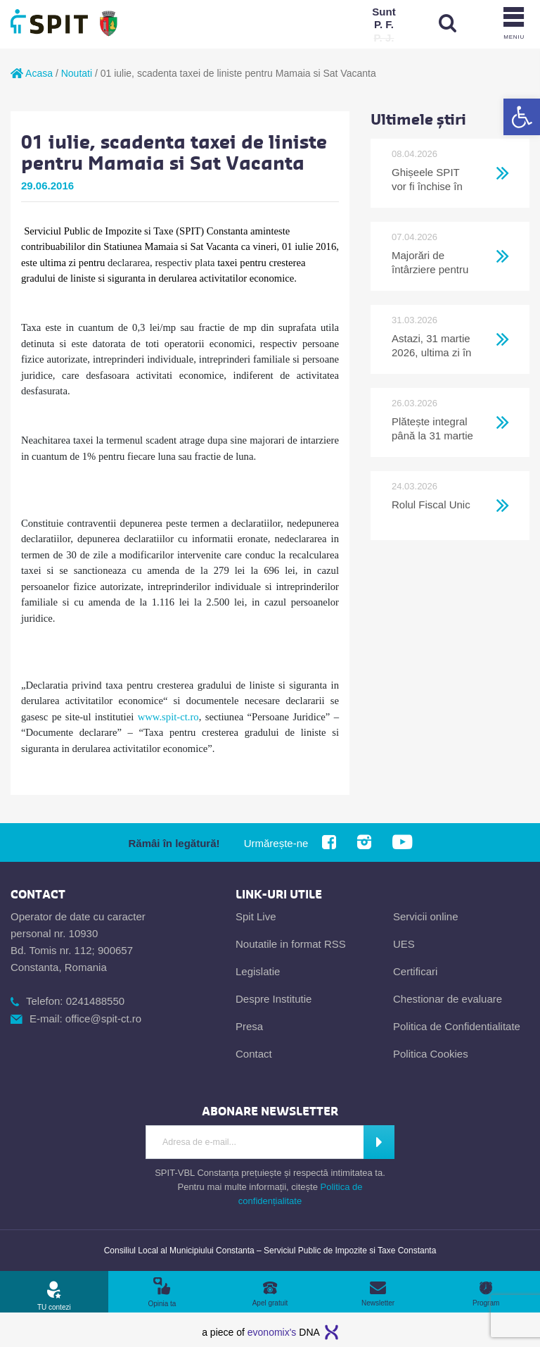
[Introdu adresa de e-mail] (254, 1142)
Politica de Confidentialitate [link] (456, 1026)
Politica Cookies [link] (430, 1054)
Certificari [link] (415, 971)
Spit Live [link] (256, 916)
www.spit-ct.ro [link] (168, 716)
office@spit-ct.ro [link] (103, 1019)
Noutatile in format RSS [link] (291, 944)
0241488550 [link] (95, 1001)
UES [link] (404, 944)
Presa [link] (249, 1026)
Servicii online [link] (425, 916)
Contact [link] (254, 1054)
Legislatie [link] (258, 971)
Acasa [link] (32, 73)
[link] (521, 117)
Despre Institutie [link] (273, 999)
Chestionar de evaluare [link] (447, 999)
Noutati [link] (76, 73)
